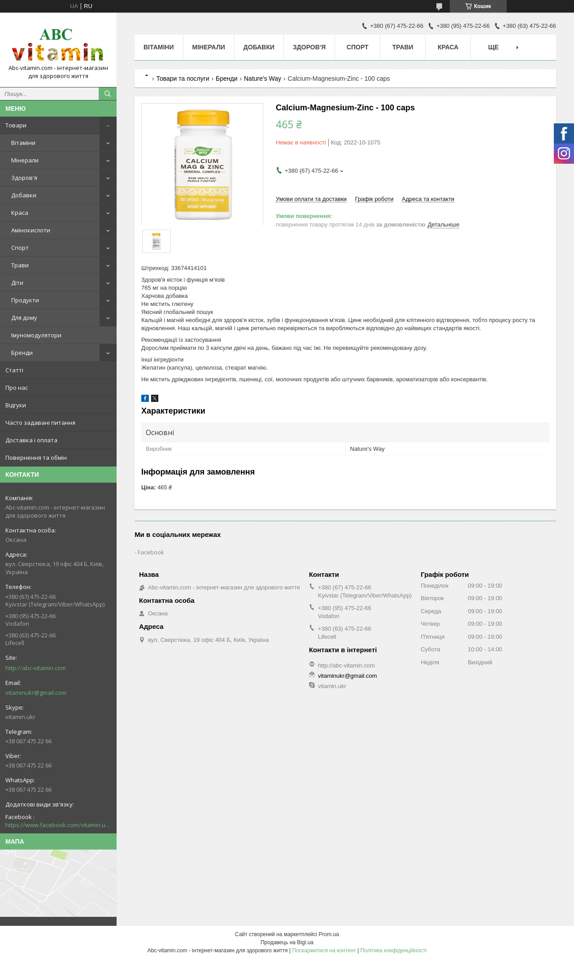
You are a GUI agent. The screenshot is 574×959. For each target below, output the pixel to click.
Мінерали (25, 160)
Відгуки (15, 405)
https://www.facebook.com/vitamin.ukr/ (58, 825)
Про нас (16, 388)
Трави (20, 265)
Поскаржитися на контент (324, 950)
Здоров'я (24, 178)
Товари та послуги (182, 78)
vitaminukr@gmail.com (35, 693)
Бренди (22, 353)
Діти (17, 283)
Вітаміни (23, 143)
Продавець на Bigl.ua (287, 942)
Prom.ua (329, 934)
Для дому (24, 318)
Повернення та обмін (36, 457)
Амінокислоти (30, 230)
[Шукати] (108, 93)
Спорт (20, 248)
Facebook (151, 552)
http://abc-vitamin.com (35, 668)
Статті (14, 370)
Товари (15, 125)
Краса (19, 213)
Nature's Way (262, 78)
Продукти (25, 300)
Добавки (23, 195)
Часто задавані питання (40, 422)
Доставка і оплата (31, 440)
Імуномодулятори (36, 335)
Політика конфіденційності (394, 950)
